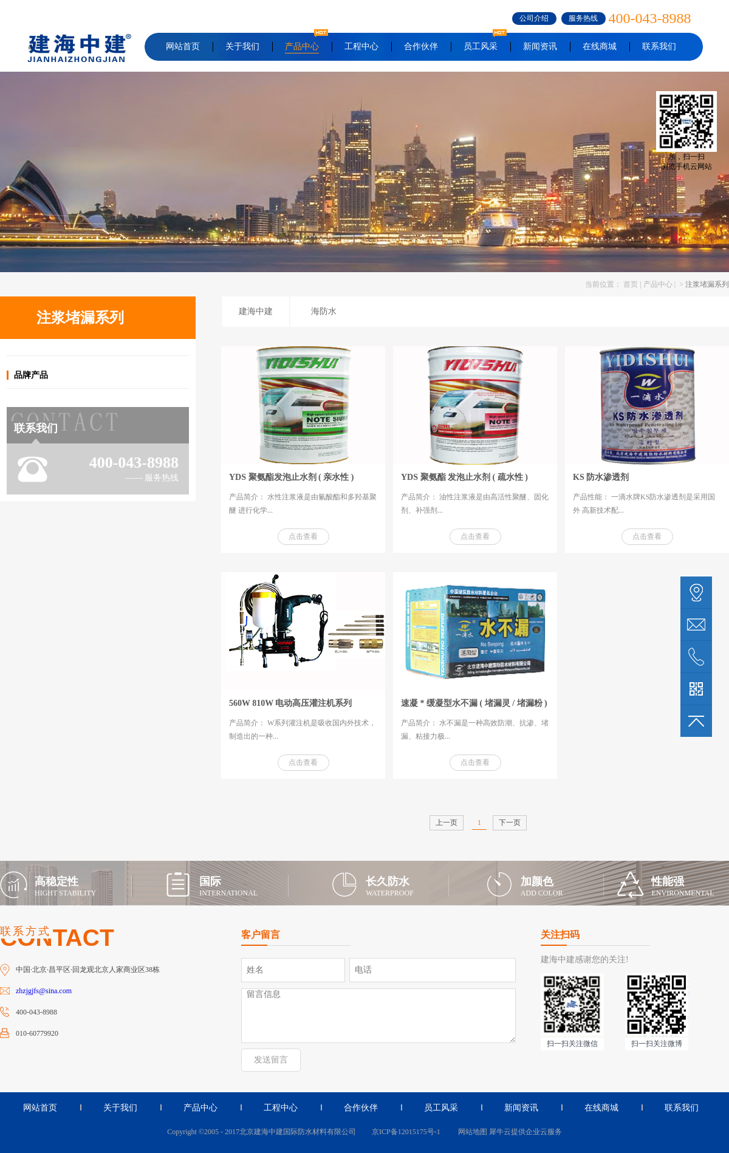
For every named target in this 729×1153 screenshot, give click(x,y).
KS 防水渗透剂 (601, 477)
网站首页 (183, 46)
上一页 (446, 822)
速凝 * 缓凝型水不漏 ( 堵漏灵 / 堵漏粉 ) (474, 703)
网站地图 (470, 1131)
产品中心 (658, 284)
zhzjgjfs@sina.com (44, 991)
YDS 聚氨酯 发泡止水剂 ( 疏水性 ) (464, 477)
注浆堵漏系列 (707, 284)
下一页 (510, 822)
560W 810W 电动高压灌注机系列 (290, 703)
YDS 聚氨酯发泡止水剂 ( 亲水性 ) (291, 477)
